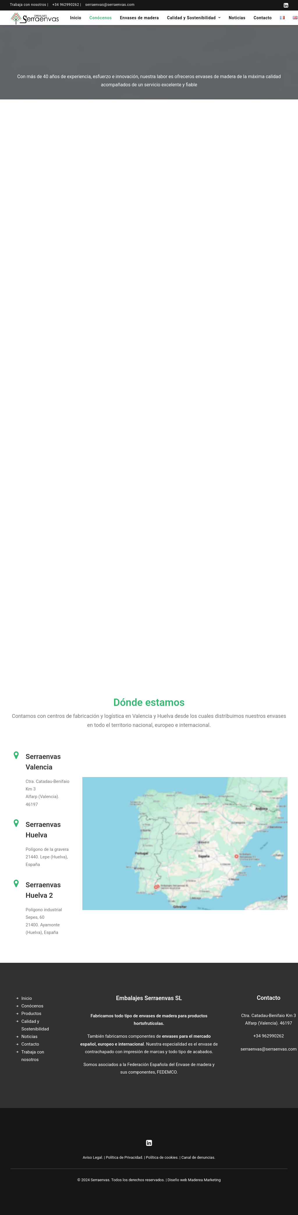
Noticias (237, 17)
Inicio (75, 17)
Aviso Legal (92, 1157)
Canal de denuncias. (198, 1157)
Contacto (262, 17)
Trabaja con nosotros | (29, 5)
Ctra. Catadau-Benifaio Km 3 (268, 1015)
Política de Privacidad (124, 1157)
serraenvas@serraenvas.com (109, 5)
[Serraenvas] (35, 17)
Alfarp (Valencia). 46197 (268, 1023)
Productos (32, 1013)
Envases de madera (139, 17)
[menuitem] (29, 4)
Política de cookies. (162, 1157)
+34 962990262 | (66, 5)
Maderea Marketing (204, 1180)
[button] (286, 5)
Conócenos (100, 17)
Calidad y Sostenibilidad (194, 17)
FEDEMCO (167, 1072)
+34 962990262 (268, 1036)
